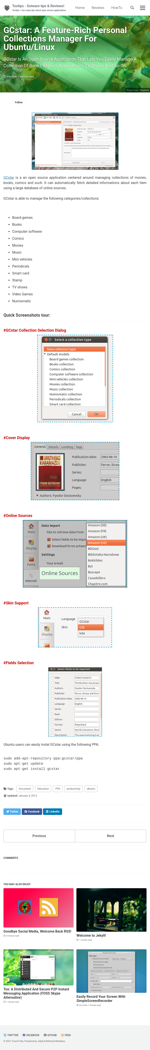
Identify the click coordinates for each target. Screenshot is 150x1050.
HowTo (116, 8)
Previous (39, 836)
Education (43, 788)
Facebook (30, 1035)
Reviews (98, 8)
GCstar (8, 178)
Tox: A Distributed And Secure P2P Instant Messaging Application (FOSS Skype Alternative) (36, 993)
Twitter (10, 1035)
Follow (19, 102)
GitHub (50, 1035)
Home (80, 8)
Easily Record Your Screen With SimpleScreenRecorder (100, 999)
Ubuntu (91, 788)
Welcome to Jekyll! (91, 935)
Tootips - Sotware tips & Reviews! (39, 8)
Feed (66, 1035)
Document (25, 788)
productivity (73, 788)
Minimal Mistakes (55, 1041)
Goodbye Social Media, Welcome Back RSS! (37, 931)
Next (110, 836)
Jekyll (41, 1041)
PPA (57, 788)
